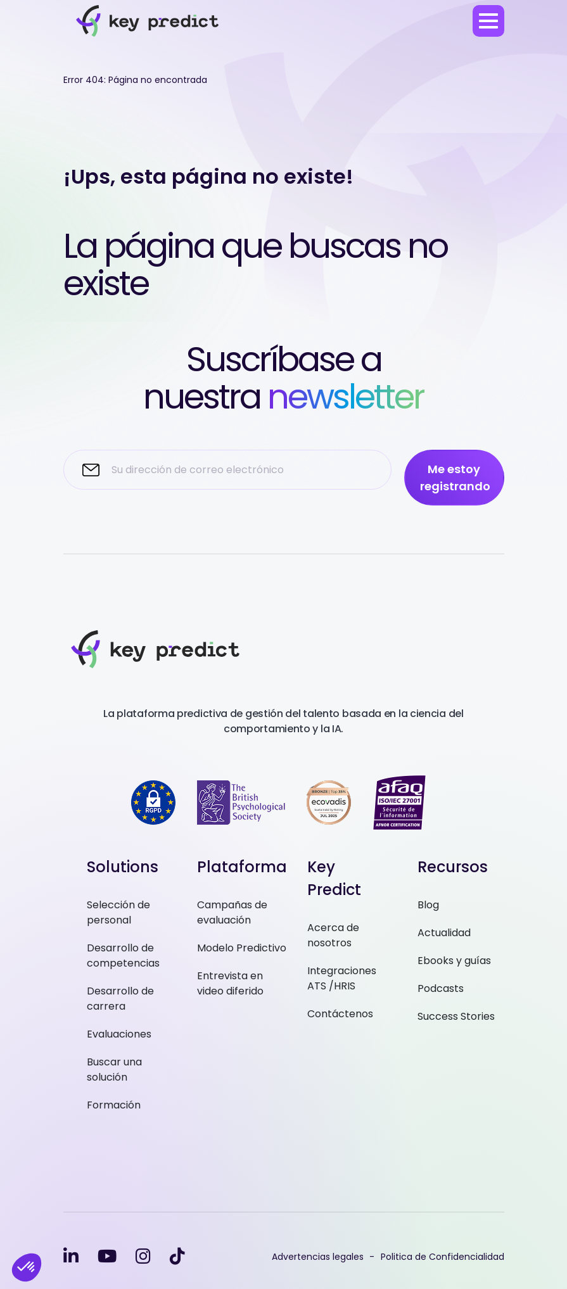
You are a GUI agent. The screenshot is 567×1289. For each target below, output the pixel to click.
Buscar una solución (114, 1069)
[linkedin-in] (71, 1256)
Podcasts (440, 988)
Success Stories (456, 1016)
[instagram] (143, 1256)
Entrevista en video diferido (230, 983)
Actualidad (444, 932)
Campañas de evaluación (232, 912)
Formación (114, 1105)
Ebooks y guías (454, 960)
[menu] (488, 21)
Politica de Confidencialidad (442, 1256)
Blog (428, 905)
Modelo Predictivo (241, 948)
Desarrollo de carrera (120, 998)
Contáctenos (340, 1013)
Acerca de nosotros (333, 935)
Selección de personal (118, 912)
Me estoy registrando (455, 477)
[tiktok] (177, 1256)
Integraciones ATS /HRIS (341, 978)
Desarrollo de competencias (123, 955)
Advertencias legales (318, 1256)
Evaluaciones (119, 1034)
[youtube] (107, 1256)
